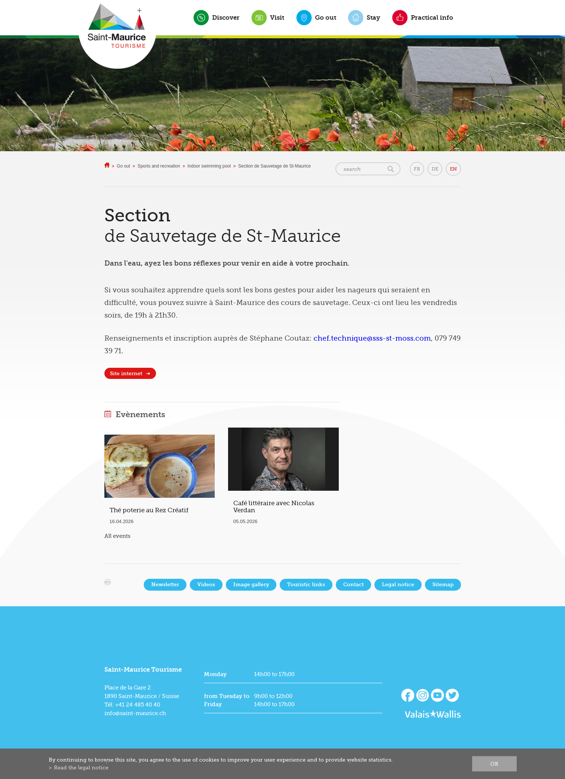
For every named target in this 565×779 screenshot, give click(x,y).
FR (417, 169)
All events (117, 536)
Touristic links (306, 584)
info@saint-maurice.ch (135, 713)
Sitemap (443, 584)
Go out (325, 17)
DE (435, 169)
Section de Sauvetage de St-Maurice (274, 166)
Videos (206, 584)
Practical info (432, 17)
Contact (353, 584)
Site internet (126, 373)
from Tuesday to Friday (226, 700)
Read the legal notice (81, 767)
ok (494, 764)
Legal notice (398, 584)
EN (453, 169)
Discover (226, 17)
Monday (215, 674)
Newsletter (165, 584)
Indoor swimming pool (209, 166)
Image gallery (251, 584)
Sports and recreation (158, 166)
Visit (277, 17)
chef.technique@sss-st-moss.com (372, 338)
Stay (373, 17)
